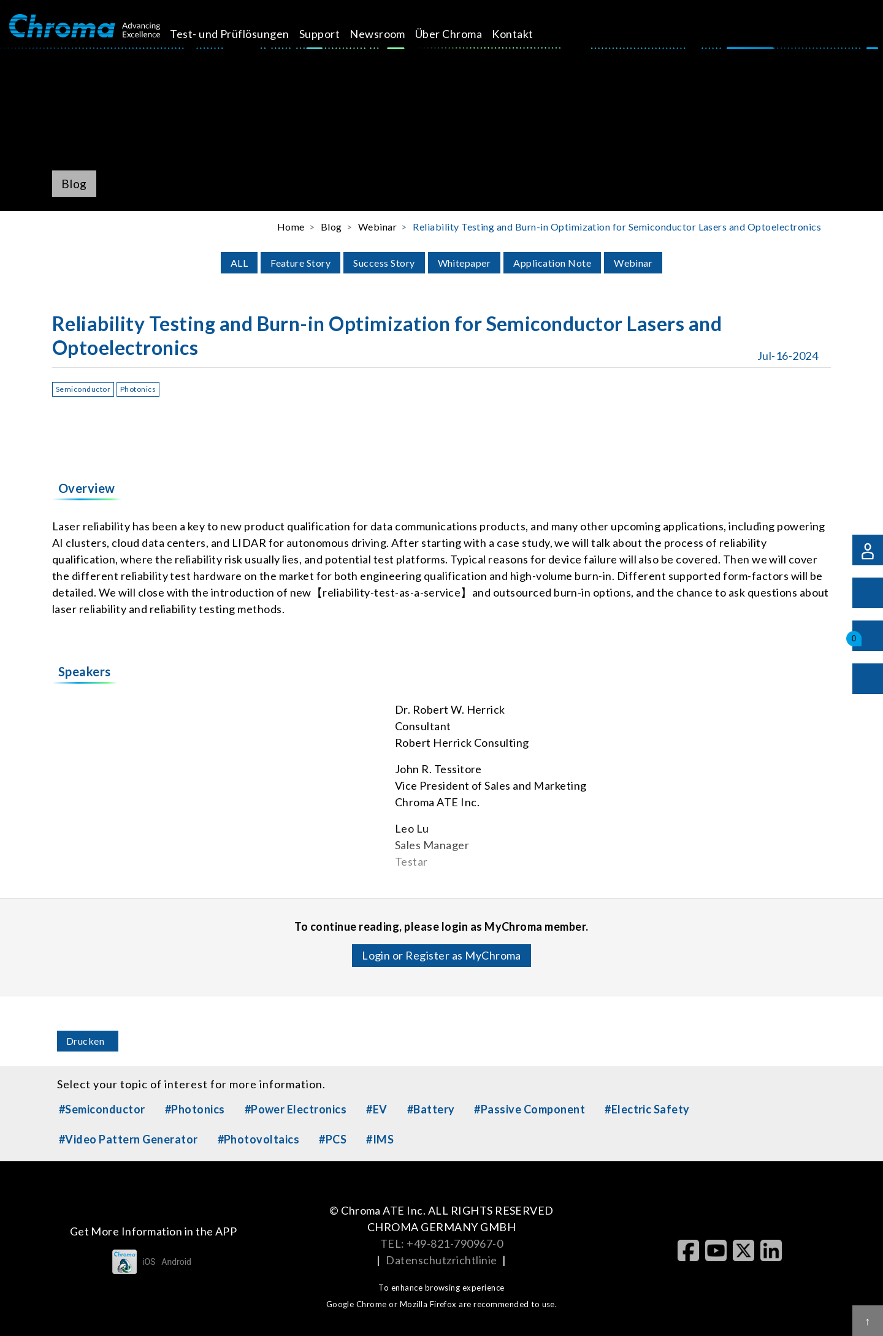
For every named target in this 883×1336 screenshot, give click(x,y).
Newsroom (391, 33)
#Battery (431, 1109)
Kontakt (526, 33)
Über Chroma (462, 33)
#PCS (332, 1139)
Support (333, 33)
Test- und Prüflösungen (244, 33)
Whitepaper (464, 263)
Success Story (384, 263)
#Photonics (195, 1109)
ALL (239, 263)
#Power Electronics (296, 1109)
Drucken (85, 1041)
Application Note (552, 263)
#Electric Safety (647, 1109)
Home (291, 226)
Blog (331, 226)
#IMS (380, 1139)
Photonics (138, 389)
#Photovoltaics (259, 1139)
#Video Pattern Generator (128, 1139)
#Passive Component (529, 1109)
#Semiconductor (102, 1109)
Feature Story (300, 263)
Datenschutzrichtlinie (441, 1260)
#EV (376, 1109)
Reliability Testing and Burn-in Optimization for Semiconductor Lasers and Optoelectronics (617, 226)
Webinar (633, 263)
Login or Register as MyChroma (441, 955)
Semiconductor (83, 389)
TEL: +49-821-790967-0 (441, 1243)
